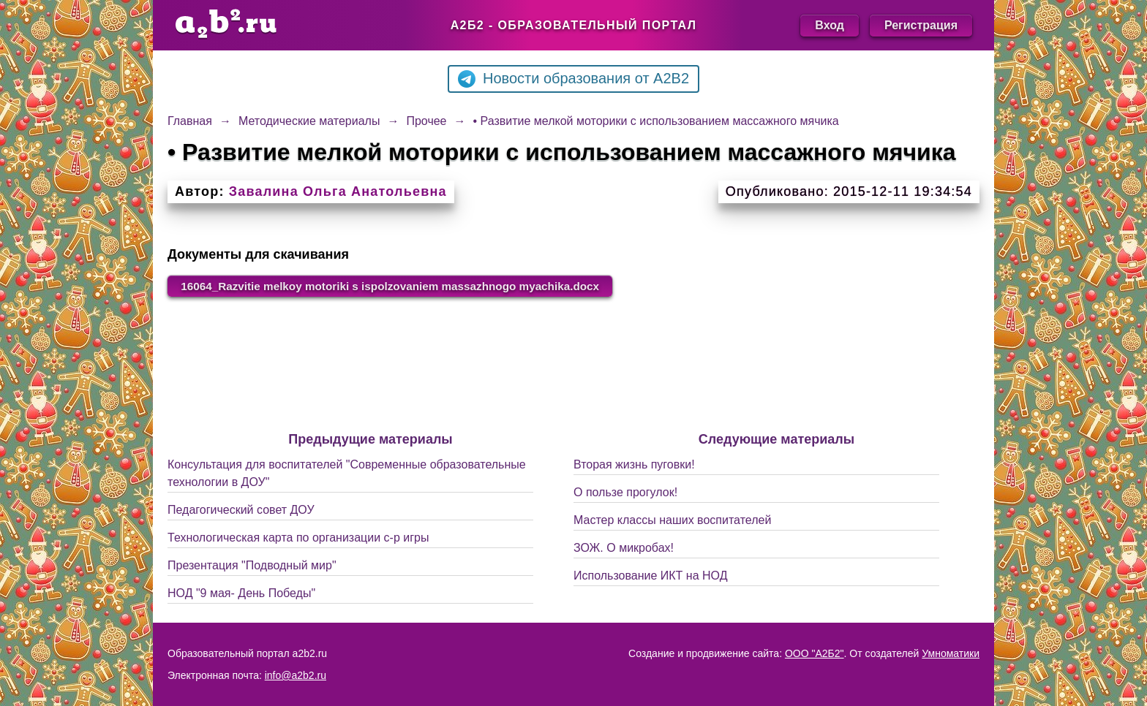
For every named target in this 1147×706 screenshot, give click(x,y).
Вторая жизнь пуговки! (634, 465)
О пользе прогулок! (625, 493)
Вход (829, 25)
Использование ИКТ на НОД (650, 576)
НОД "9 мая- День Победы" (241, 594)
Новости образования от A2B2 (573, 79)
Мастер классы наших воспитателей (672, 521)
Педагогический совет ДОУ (241, 510)
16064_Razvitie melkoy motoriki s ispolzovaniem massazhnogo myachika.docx (401, 286)
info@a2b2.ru (295, 675)
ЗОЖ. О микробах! (624, 548)
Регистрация (921, 25)
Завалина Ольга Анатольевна (338, 191)
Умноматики (950, 653)
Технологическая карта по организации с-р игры (298, 538)
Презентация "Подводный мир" (252, 566)
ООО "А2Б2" (814, 653)
